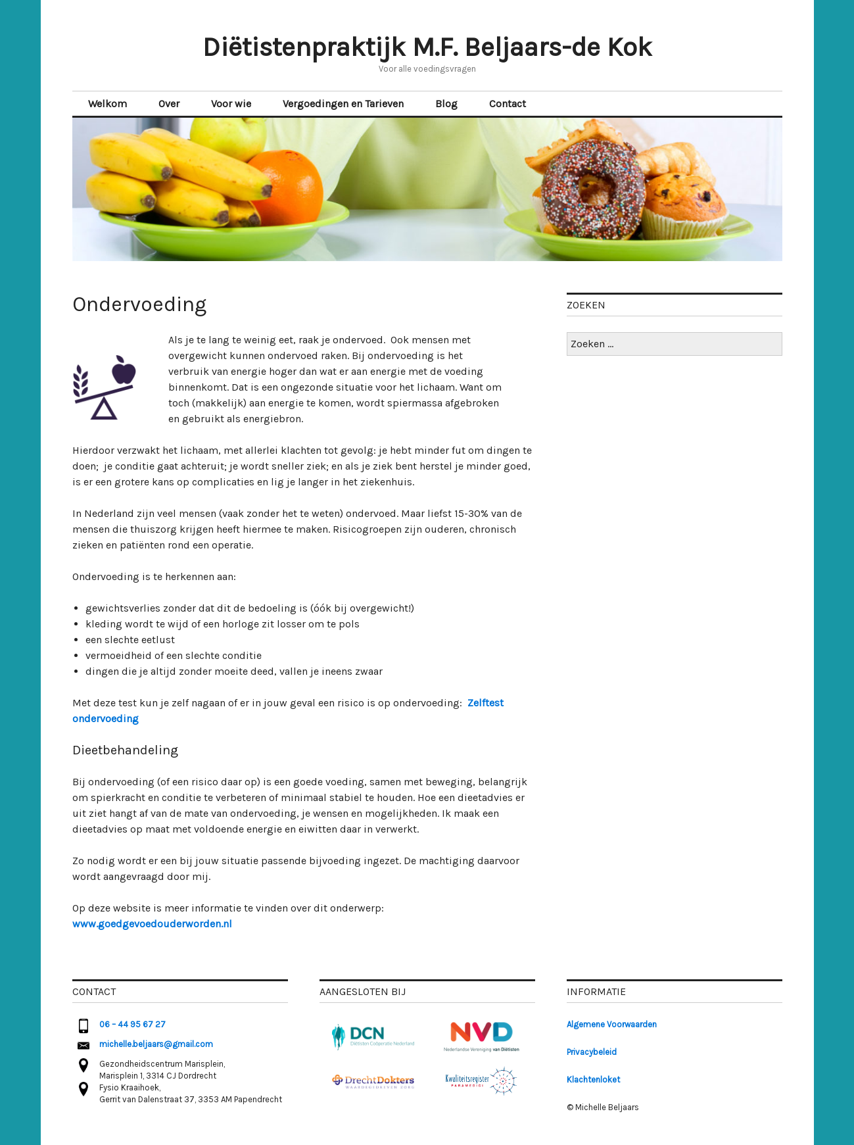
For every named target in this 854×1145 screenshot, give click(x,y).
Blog (446, 103)
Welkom (107, 103)
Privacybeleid (592, 1052)
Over (168, 103)
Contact (507, 103)
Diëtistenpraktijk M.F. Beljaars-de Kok (427, 47)
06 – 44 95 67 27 (132, 1024)
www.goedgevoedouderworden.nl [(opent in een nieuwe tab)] (152, 923)
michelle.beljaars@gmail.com (156, 1044)
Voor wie (231, 103)
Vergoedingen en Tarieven (343, 103)
